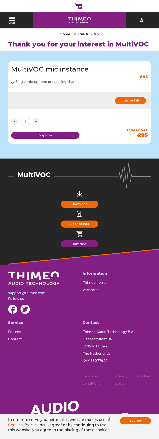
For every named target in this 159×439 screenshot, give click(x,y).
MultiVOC (81, 34)
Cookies (15, 425)
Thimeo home (94, 283)
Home (65, 34)
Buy (96, 34)
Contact (15, 339)
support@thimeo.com (27, 293)
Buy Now (45, 135)
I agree (135, 420)
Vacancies (91, 290)
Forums (14, 332)
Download (80, 204)
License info (130, 100)
